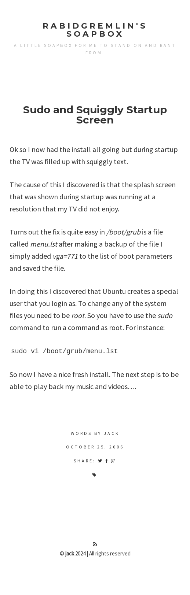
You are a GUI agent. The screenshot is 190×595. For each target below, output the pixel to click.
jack (69, 553)
